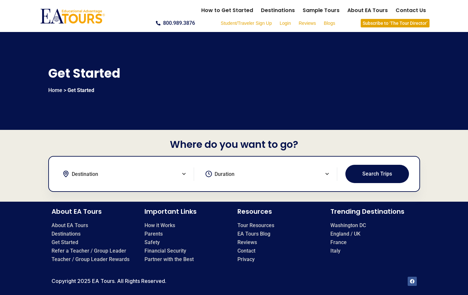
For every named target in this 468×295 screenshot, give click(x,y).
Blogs (329, 23)
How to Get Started (227, 10)
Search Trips (377, 174)
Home (55, 90)
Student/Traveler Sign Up (246, 23)
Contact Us (411, 10)
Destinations (278, 10)
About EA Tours (367, 10)
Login (285, 23)
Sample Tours (321, 10)
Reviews (307, 23)
